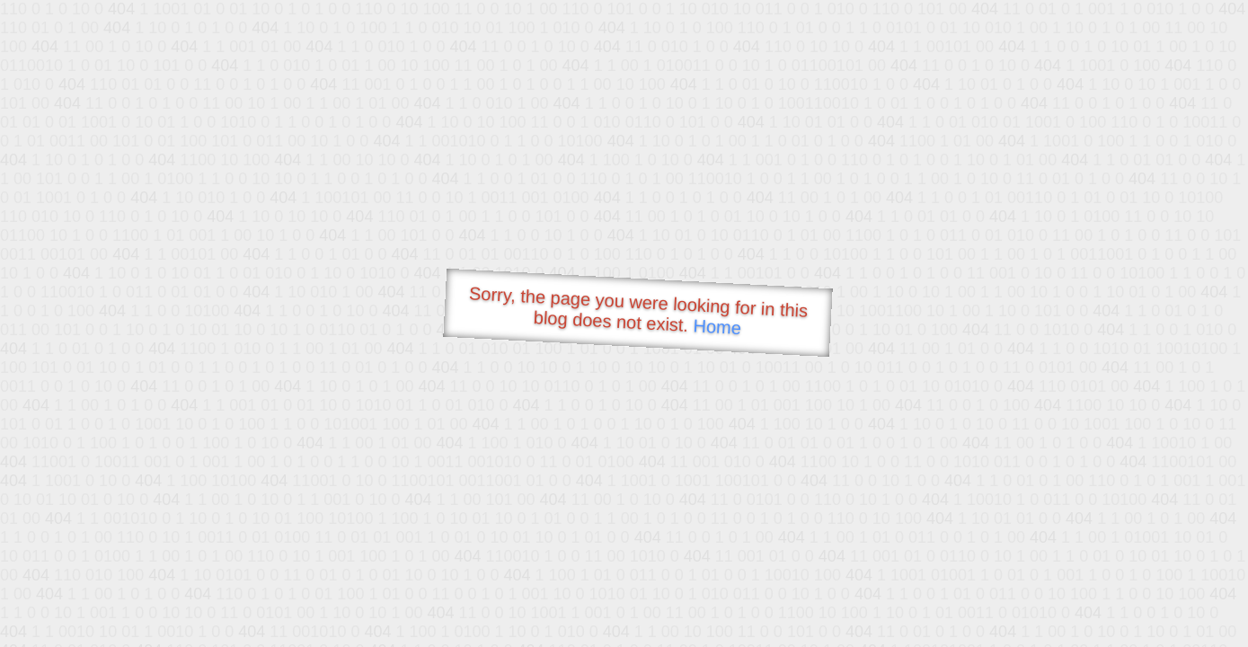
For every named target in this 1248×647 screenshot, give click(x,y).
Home (717, 326)
